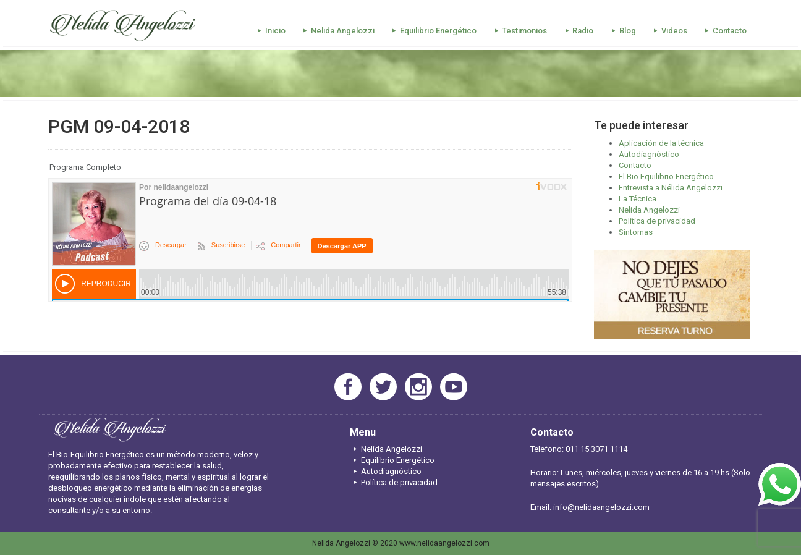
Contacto (724, 30)
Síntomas (636, 232)
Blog (621, 30)
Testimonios (519, 30)
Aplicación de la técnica (661, 143)
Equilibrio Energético (433, 30)
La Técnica (637, 198)
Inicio (270, 30)
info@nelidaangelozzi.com (601, 507)
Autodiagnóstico (649, 154)
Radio (577, 30)
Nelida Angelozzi (337, 30)
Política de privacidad (657, 221)
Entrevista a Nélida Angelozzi (671, 187)
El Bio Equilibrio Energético (666, 176)
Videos (668, 30)
